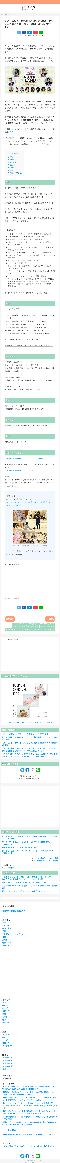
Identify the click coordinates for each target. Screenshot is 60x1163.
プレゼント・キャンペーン (13, 934)
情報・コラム (7, 943)
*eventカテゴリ (19, 624)
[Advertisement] (30, 580)
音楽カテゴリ (38, 629)
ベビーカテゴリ (11, 629)
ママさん (5, 1002)
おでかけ (5, 940)
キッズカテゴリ (33, 627)
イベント (5, 925)
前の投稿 (50, 619)
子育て (5, 931)
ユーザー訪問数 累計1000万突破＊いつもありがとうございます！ (28, 1134)
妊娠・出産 (6, 928)
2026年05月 (7, 1063)
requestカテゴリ (19, 627)
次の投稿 (9, 619)
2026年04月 (7, 1060)
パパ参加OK (7, 1046)
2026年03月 (7, 1058)
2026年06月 (7, 1066)
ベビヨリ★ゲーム (9, 868)
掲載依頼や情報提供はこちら (13, 911)
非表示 (16, 153)
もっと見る (12, 1130)
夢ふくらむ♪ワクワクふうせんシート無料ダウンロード (24, 891)
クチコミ (5, 946)
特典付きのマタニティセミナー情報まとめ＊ (20, 847)
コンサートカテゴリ (47, 627)
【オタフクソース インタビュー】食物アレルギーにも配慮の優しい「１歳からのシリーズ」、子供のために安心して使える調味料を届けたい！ (29, 1105)
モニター (5, 1017)
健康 (4, 937)
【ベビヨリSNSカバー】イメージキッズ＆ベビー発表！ (30, 722)
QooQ (33, 1162)
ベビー (5, 1005)
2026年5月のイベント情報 (47, 860)
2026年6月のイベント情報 (47, 858)
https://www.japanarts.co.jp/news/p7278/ (21, 470)
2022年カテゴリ (32, 624)
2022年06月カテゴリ (47, 624)
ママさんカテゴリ (25, 629)
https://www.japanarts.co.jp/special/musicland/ (24, 458)
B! (29, 32)
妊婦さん (5, 1011)
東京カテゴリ (49, 629)
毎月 (4, 1020)
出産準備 (5, 1023)
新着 (4, 922)
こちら (10, 132)
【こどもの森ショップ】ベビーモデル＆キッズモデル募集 (25, 734)
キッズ (5, 1008)
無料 (4, 1014)
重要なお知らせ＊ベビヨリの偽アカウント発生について (24, 882)
